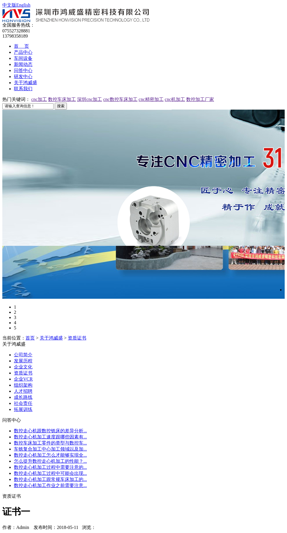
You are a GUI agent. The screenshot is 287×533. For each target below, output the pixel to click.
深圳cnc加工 (89, 99)
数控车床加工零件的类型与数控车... (50, 442)
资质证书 (77, 337)
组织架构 (23, 385)
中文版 (9, 5)
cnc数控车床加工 (120, 99)
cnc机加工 (175, 99)
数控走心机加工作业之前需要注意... (50, 485)
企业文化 (23, 366)
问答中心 (23, 70)
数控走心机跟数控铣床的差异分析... (50, 430)
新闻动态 (23, 64)
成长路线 (23, 397)
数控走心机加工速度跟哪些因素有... (50, 436)
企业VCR (23, 379)
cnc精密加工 (151, 99)
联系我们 (23, 88)
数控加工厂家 (200, 99)
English (23, 5)
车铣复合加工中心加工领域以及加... (50, 449)
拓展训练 (23, 409)
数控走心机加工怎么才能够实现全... (50, 455)
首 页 (21, 46)
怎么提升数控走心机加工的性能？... (50, 461)
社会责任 (23, 403)
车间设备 (23, 58)
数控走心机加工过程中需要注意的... (50, 467)
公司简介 (23, 354)
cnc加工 (39, 99)
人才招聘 (23, 391)
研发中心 (23, 76)
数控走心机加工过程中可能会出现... (50, 473)
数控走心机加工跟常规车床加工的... (50, 479)
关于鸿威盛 (25, 82)
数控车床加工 (62, 99)
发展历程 (23, 360)
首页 (30, 337)
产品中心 (23, 52)
